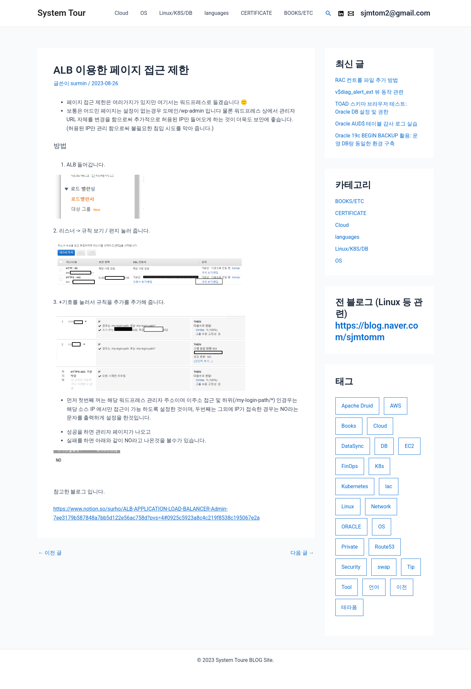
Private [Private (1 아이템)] (349, 547)
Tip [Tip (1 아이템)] (411, 567)
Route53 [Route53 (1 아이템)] (385, 547)
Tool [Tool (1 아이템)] (346, 587)
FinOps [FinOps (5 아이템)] (349, 466)
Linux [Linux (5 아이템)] (347, 506)
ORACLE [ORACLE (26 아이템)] (351, 527)
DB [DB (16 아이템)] (384, 446)
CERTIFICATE (258, 13)
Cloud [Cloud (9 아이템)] (380, 426)
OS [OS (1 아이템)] (381, 527)
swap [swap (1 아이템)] (384, 567)
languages (220, 13)
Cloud (130, 13)
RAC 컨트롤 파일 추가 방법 (366, 80)
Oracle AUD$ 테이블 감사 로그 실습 (376, 124)
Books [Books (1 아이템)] (348, 426)
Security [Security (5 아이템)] (350, 567)
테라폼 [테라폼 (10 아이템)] (349, 607)
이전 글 (50, 553)
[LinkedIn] (341, 14)
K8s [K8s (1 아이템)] (379, 466)
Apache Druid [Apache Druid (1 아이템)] (357, 406)
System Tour (62, 13)
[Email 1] (351, 14)
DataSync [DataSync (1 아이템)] (352, 446)
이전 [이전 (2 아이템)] (401, 587)
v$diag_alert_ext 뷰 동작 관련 (369, 92)
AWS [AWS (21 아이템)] (395, 406)
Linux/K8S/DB (181, 13)
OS (150, 13)
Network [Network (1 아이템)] (381, 506)
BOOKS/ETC (299, 13)
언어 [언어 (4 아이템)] (374, 587)
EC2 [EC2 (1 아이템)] (409, 446)
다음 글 (302, 553)
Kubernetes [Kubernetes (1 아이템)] (354, 486)
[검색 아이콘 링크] (328, 13)
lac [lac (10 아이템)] (388, 486)
